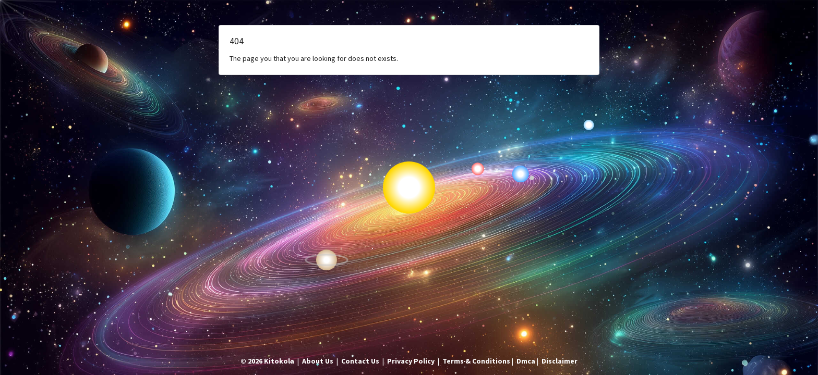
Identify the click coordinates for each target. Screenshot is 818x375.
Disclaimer (560, 361)
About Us (317, 361)
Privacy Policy (411, 361)
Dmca (525, 361)
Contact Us (360, 361)
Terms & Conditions (476, 361)
